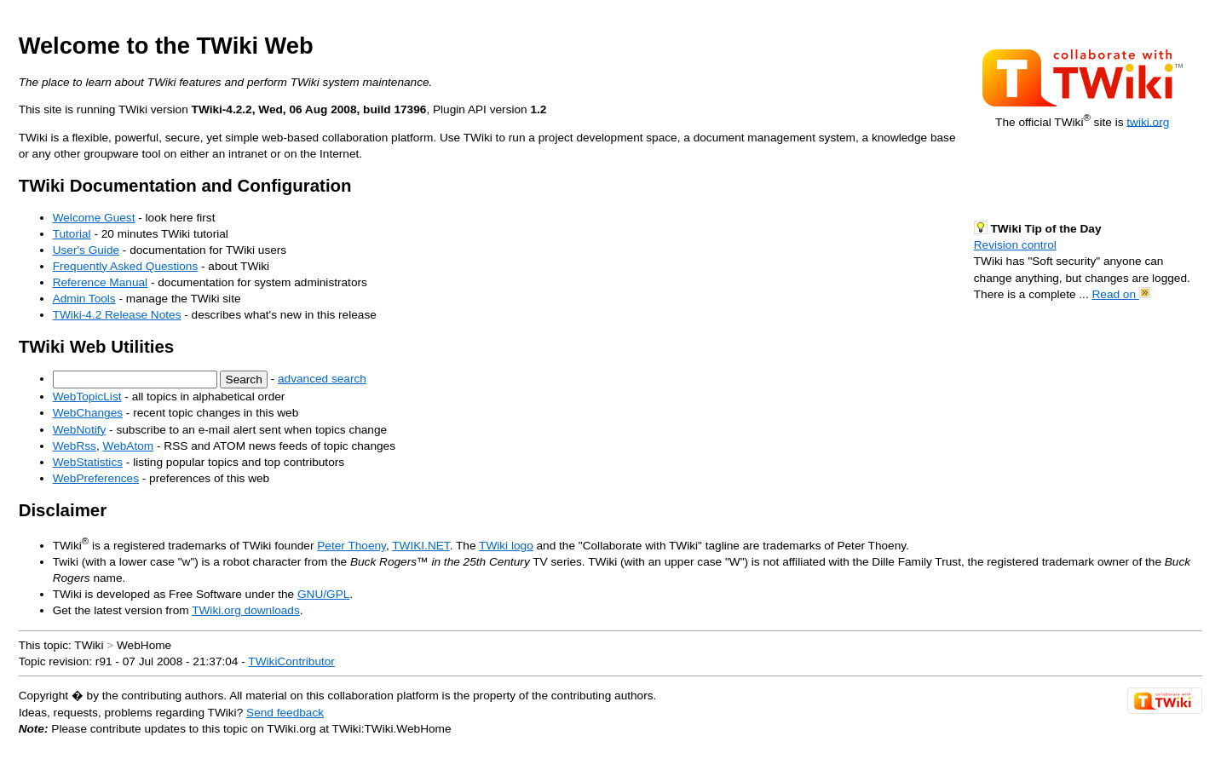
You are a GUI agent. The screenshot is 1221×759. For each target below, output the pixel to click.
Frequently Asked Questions (126, 266)
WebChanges (88, 412)
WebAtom (128, 446)
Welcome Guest (94, 217)
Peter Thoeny (351, 545)
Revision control (1015, 245)
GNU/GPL (323, 594)
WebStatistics (88, 462)
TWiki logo (506, 545)
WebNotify (80, 429)
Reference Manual (100, 282)
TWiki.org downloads (246, 610)
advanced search (322, 378)
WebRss (74, 446)
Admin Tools (84, 298)
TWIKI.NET (420, 545)
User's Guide (86, 250)
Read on (1120, 294)
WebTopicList (87, 396)
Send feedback (285, 712)
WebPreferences (96, 478)
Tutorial (72, 233)
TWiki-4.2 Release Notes (117, 314)
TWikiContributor (291, 661)
